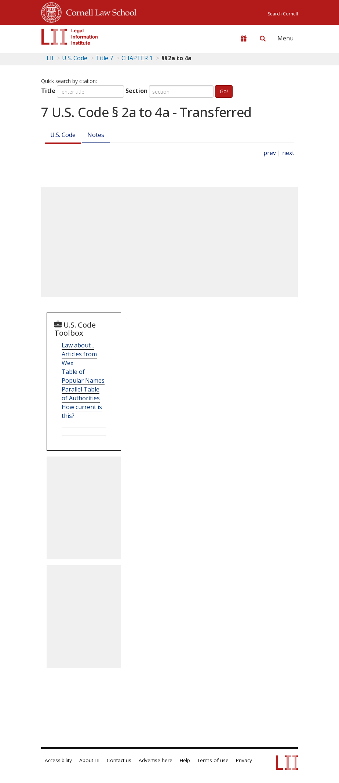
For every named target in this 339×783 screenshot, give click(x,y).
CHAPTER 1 (137, 58)
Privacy (244, 760)
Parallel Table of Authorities (81, 393)
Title (48, 91)
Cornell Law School (99, 11)
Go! (224, 91)
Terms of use (213, 760)
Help (185, 760)
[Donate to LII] (243, 38)
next (288, 153)
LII (50, 58)
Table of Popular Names (83, 376)
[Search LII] (262, 38)
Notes (95, 135)
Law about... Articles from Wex (79, 354)
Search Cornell (283, 14)
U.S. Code (63, 135)
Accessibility (58, 760)
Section (136, 91)
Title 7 (104, 58)
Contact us (119, 760)
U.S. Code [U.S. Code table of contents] (74, 58)
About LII (89, 760)
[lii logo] (69, 37)
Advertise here (155, 760)
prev (269, 153)
